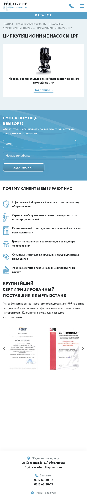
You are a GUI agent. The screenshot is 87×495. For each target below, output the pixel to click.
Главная (8, 24)
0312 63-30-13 (43, 484)
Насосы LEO (56, 24)
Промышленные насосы (17, 28)
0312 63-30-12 (43, 480)
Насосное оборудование (31, 24)
